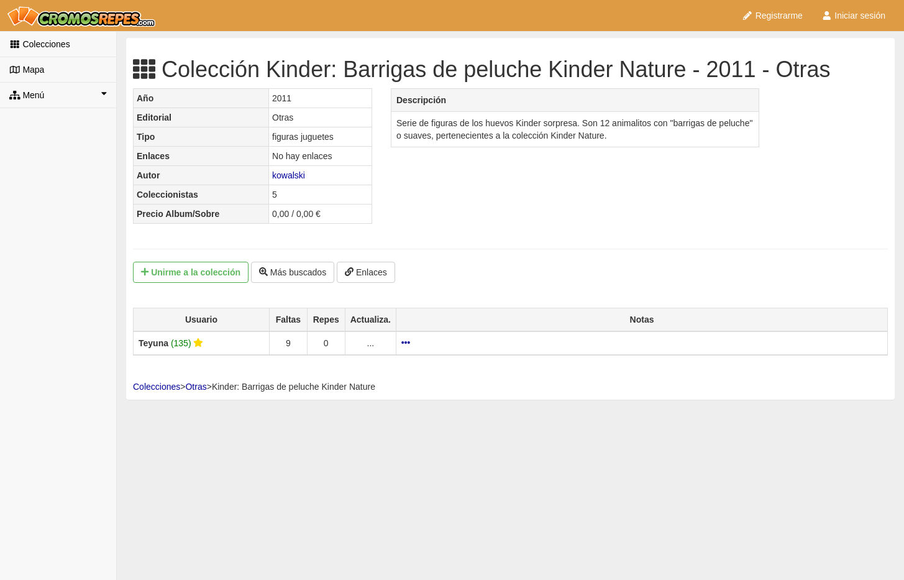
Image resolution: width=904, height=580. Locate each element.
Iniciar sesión (853, 16)
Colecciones (39, 44)
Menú (58, 94)
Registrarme (772, 16)
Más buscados (292, 272)
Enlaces (366, 272)
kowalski (288, 175)
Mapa (26, 70)
